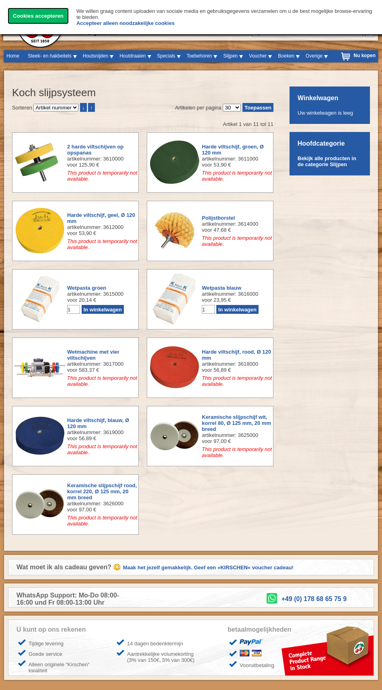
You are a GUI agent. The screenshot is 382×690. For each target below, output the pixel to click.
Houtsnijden (95, 56)
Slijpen (230, 56)
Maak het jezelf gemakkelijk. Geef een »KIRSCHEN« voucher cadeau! (208, 567)
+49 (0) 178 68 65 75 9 (314, 598)
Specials (166, 56)
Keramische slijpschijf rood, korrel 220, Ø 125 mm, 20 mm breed (102, 491)
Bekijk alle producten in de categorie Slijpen (327, 161)
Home (12, 56)
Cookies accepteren (38, 16)
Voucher (258, 56)
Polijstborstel (218, 218)
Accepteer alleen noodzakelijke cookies (125, 23)
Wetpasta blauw (221, 288)
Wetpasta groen (86, 288)
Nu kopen (364, 55)
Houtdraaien (132, 56)
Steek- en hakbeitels (50, 56)
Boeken (286, 56)
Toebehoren (199, 56)
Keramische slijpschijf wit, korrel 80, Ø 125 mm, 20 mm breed (236, 423)
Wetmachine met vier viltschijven (93, 355)
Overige (314, 56)
